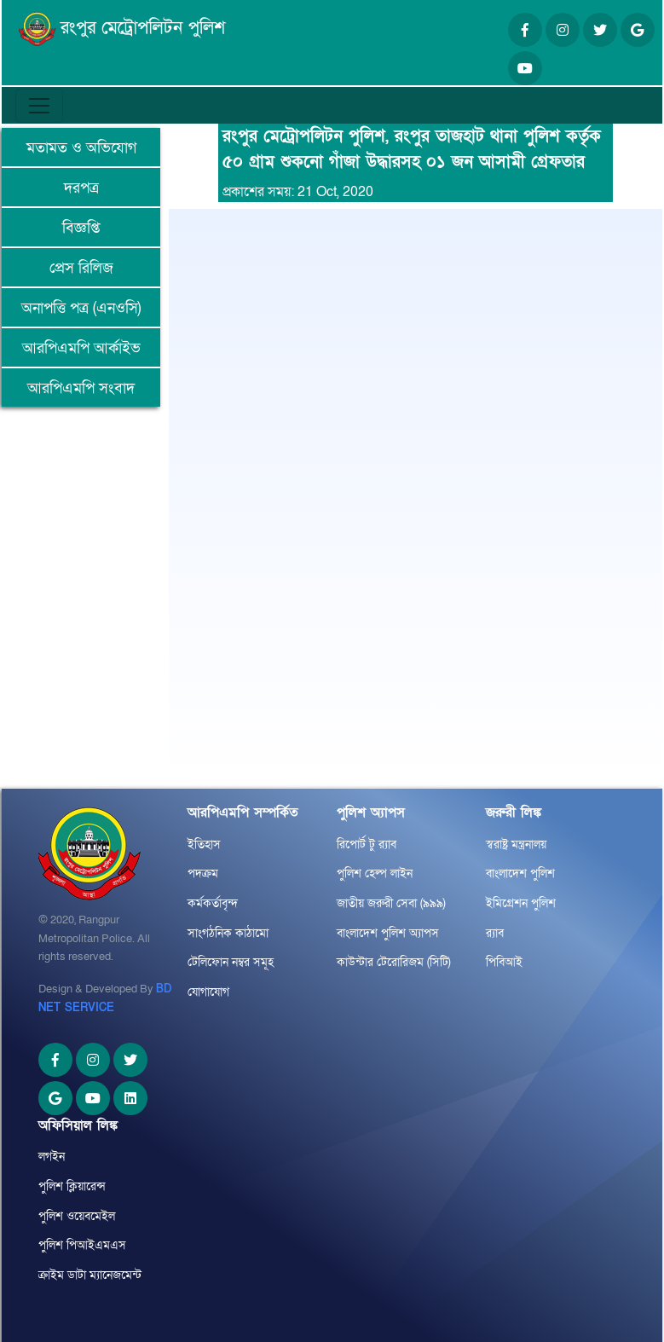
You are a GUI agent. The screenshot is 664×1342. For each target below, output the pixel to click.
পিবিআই (504, 962)
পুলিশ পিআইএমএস (82, 1245)
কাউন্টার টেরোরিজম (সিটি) (394, 962)
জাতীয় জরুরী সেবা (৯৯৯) (391, 903)
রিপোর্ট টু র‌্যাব (366, 844)
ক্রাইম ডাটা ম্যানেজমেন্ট (89, 1275)
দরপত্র (81, 188)
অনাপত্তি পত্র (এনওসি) (81, 308)
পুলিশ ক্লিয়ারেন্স (72, 1186)
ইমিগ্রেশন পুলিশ (521, 903)
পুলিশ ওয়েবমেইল (76, 1216)
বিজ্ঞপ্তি (81, 228)
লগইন (51, 1156)
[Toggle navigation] (39, 106)
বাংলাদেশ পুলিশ (520, 873)
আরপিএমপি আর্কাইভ (81, 348)
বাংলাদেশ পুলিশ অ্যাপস (388, 933)
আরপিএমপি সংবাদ (81, 388)
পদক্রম (203, 873)
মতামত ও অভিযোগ (81, 148)
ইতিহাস (204, 844)
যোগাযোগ (208, 992)
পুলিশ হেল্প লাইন (375, 873)
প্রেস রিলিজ (81, 268)
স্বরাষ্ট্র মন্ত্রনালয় (516, 844)
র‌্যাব (495, 933)
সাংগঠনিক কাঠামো (228, 933)
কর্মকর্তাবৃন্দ (213, 903)
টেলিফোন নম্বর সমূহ (231, 962)
